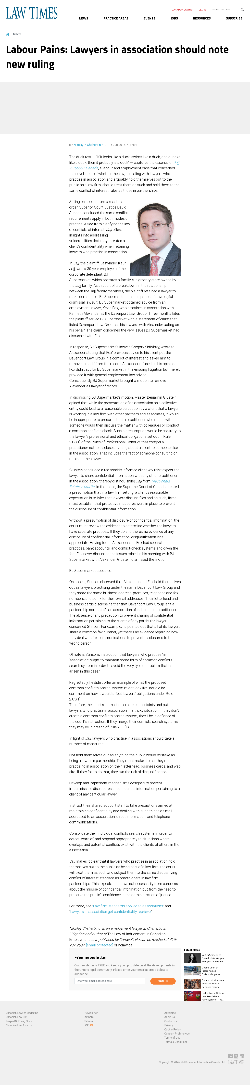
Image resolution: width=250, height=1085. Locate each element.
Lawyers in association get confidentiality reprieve (110, 912)
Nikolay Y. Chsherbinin (88, 145)
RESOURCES (202, 18)
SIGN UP (163, 981)
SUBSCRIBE (234, 18)
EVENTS (149, 18)
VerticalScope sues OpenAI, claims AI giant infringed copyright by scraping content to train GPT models (213, 958)
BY (86, 145)
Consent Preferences (177, 1033)
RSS (88, 1025)
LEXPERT (204, 9)
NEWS (83, 18)
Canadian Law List (16, 1017)
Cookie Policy (172, 1029)
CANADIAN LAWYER (182, 9)
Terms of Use (172, 1037)
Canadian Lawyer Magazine (22, 1013)
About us (169, 1017)
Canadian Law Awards (19, 1025)
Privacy (168, 1025)
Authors (89, 1017)
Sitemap (89, 1021)
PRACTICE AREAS (116, 18)
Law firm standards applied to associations (128, 906)
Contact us (170, 1021)
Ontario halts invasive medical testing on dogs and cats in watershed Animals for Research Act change (213, 984)
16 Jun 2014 (116, 145)
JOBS (174, 18)
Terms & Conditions (176, 1041)
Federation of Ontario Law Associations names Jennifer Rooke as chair (213, 996)
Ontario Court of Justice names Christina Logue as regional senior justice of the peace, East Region (213, 971)
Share (133, 145)
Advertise (170, 1013)
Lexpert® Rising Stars (19, 1021)
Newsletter (91, 1013)
